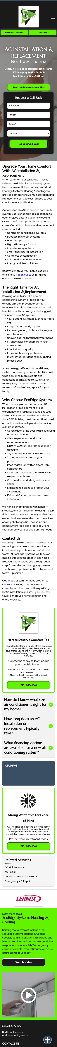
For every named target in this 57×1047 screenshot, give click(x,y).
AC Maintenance (14, 867)
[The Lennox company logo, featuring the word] (28, 898)
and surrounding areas (15, 1035)
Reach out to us (25, 275)
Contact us (9, 584)
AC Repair (10, 872)
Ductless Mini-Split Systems (21, 876)
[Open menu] (53, 16)
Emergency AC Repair (18, 881)
